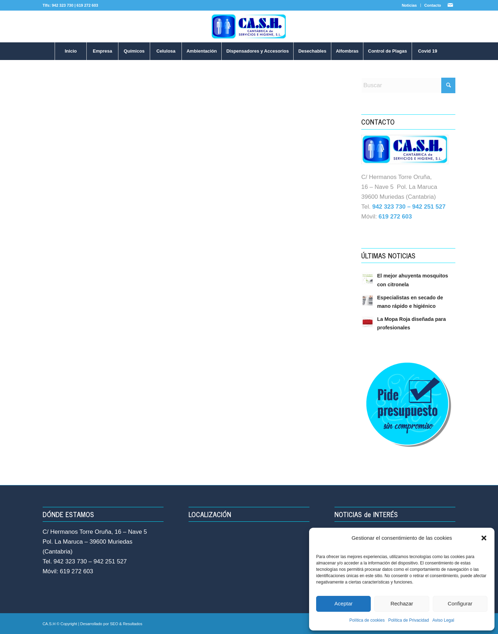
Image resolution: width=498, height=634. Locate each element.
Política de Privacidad (408, 620)
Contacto (432, 5)
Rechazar (402, 603)
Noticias (409, 5)
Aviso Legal (443, 620)
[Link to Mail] (450, 5)
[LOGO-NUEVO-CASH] (249, 26)
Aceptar (343, 603)
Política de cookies (367, 620)
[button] (483, 538)
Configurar (460, 603)
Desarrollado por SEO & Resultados (111, 624)
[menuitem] (409, 5)
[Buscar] (408, 85)
